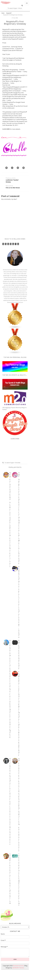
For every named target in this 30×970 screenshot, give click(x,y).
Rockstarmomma (18, 966)
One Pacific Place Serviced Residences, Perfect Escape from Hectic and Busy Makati (10, 689)
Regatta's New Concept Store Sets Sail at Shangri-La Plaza (18, 602)
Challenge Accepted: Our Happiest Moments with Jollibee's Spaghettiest (19, 713)
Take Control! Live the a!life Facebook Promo (19, 879)
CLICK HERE (6, 129)
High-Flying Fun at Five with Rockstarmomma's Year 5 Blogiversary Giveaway (19, 518)
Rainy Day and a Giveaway (18, 654)
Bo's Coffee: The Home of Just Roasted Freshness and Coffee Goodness (10, 801)
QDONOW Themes (18, 968)
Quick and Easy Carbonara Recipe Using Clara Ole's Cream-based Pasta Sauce (19, 805)
